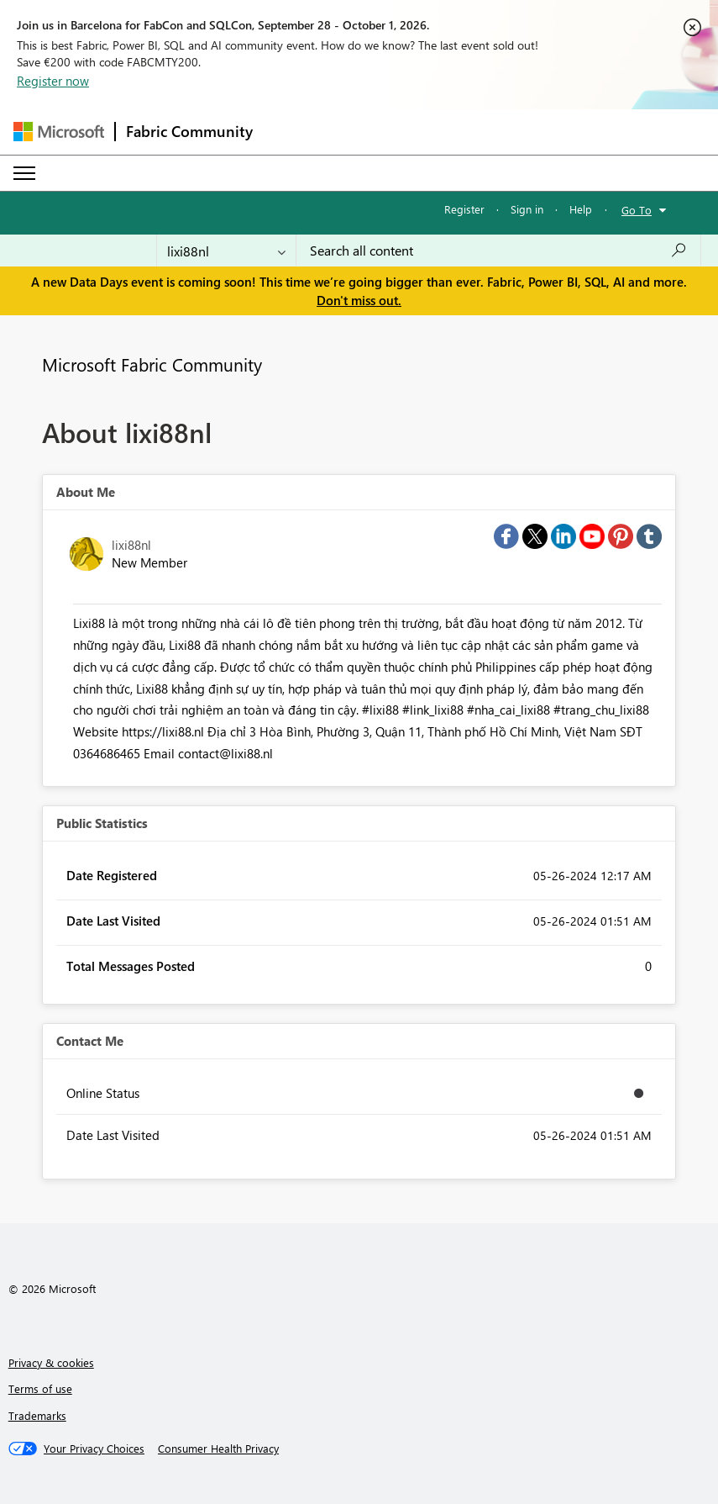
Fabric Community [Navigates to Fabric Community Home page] (189, 131)
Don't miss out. (359, 300)
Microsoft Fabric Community (152, 364)
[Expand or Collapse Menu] (24, 173)
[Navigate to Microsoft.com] (58, 131)
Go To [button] (636, 210)
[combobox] (498, 250)
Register (464, 209)
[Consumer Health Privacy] (218, 1448)
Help (580, 209)
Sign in (527, 209)
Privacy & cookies (51, 1362)
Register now (53, 80)
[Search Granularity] (226, 250)
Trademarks (37, 1415)
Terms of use (40, 1388)
